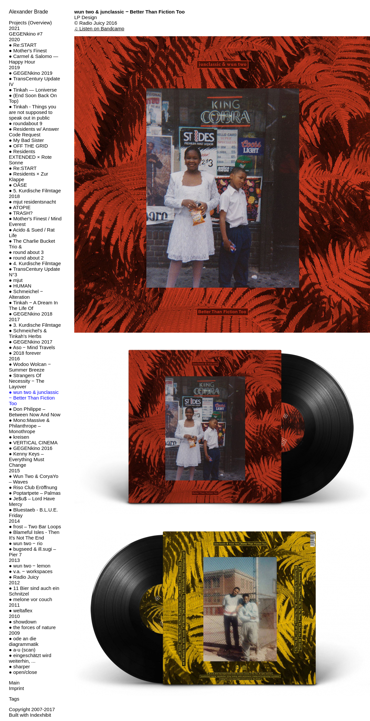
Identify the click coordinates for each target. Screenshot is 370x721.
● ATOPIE (20, 207)
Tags (14, 699)
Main (14, 682)
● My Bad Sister (26, 140)
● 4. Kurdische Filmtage (35, 263)
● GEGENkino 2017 (30, 342)
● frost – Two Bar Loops (35, 526)
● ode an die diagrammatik (23, 641)
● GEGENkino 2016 (30, 448)
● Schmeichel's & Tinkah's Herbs (28, 333)
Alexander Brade (28, 11)
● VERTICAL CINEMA (33, 442)
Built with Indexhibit (30, 715)
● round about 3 (26, 252)
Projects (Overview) (30, 22)
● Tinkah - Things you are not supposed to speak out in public (32, 112)
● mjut (16, 280)
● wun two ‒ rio (25, 543)
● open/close (23, 672)
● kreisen (19, 437)
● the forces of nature (32, 627)
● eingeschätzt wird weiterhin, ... (30, 658)
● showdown (22, 621)
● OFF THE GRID (28, 146)
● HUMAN (20, 286)
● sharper (19, 666)
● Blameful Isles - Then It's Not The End (34, 535)
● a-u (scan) (22, 649)
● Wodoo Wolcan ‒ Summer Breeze (30, 367)
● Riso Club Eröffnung (33, 487)
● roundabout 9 (25, 123)
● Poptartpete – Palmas (34, 493)
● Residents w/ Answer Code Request (34, 131)
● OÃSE (18, 185)
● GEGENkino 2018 (30, 314)
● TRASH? (21, 213)
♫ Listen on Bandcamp (99, 28)
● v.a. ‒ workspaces (31, 571)
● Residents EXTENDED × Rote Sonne (30, 157)
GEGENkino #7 (26, 34)
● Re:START (22, 45)
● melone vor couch (30, 599)
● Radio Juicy (24, 577)
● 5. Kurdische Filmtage (35, 190)
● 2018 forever (25, 353)
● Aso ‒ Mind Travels (32, 347)
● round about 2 (26, 258)
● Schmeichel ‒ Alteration (26, 294)
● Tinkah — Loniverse (33, 90)
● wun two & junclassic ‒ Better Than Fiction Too (34, 397)
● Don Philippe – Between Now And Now (34, 411)
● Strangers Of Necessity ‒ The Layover (26, 381)
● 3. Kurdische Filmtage (35, 325)
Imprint (16, 688)
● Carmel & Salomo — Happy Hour (33, 59)
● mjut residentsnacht (32, 202)
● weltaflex (21, 610)
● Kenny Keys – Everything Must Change (26, 459)
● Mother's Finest (28, 50)
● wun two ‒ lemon (29, 565)
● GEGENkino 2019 (30, 73)
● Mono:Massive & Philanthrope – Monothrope (29, 425)
